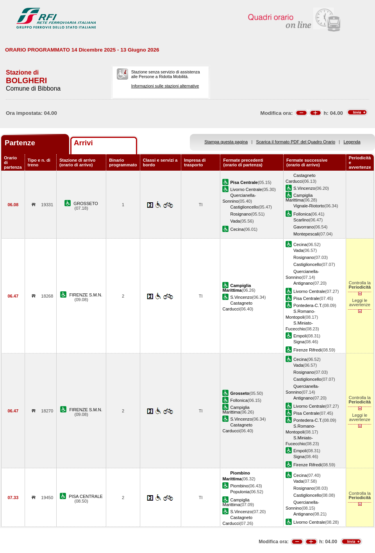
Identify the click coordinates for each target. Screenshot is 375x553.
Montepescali (306, 234)
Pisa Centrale (306, 298)
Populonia (239, 491)
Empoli (300, 336)
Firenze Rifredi (307, 350)
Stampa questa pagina (226, 141)
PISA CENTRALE (86, 496)
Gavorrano (303, 227)
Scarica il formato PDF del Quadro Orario (296, 141)
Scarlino (301, 220)
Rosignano (240, 214)
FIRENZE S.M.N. (85, 295)
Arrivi (83, 143)
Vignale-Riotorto (308, 205)
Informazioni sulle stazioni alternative (165, 86)
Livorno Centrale (246, 189)
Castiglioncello (244, 207)
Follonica (302, 214)
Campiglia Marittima (299, 197)
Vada (235, 221)
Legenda (352, 141)
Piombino (239, 485)
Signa (298, 341)
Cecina (236, 229)
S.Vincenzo (304, 188)
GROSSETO (85, 203)
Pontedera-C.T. (308, 305)
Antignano (303, 283)
